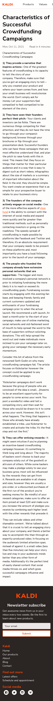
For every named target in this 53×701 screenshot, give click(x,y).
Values (43, 4)
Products (28, 4)
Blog (5, 662)
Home (6, 650)
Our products (10, 654)
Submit (26, 633)
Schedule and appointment (18, 680)
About (6, 658)
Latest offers (10, 676)
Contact (7, 665)
